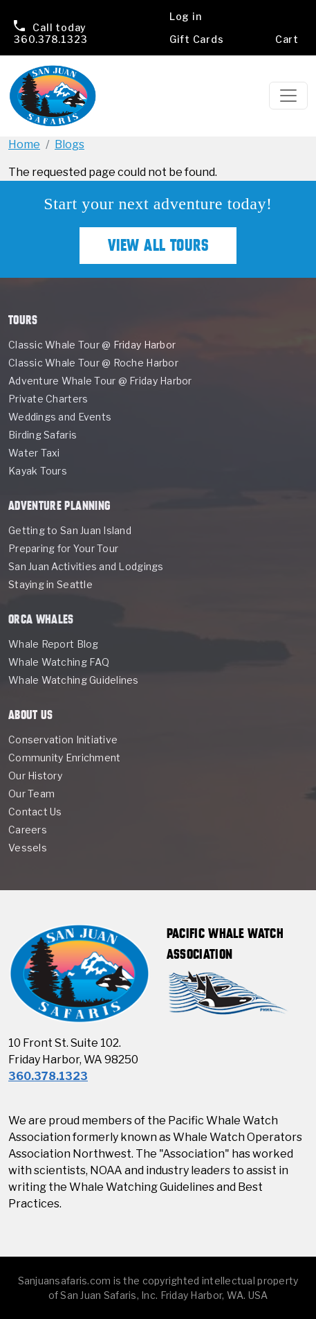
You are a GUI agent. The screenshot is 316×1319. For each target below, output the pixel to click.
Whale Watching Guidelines (73, 680)
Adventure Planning (59, 505)
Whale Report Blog (53, 644)
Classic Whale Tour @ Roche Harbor (93, 363)
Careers (27, 829)
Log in (185, 16)
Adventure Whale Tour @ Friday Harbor (100, 381)
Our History (35, 775)
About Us (30, 714)
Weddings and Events (59, 417)
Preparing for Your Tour (63, 548)
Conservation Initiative (63, 739)
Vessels (27, 847)
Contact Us (35, 811)
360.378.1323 (50, 33)
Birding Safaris (42, 435)
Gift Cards (196, 39)
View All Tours (158, 245)
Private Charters (48, 399)
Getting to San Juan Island (69, 530)
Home (24, 144)
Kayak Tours (37, 471)
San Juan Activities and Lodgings (86, 566)
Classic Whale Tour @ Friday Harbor (92, 345)
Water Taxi (34, 453)
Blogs (69, 144)
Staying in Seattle (50, 584)
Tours (23, 319)
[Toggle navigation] (288, 95)
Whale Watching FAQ (58, 662)
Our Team (31, 793)
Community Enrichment (64, 757)
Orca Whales (41, 619)
